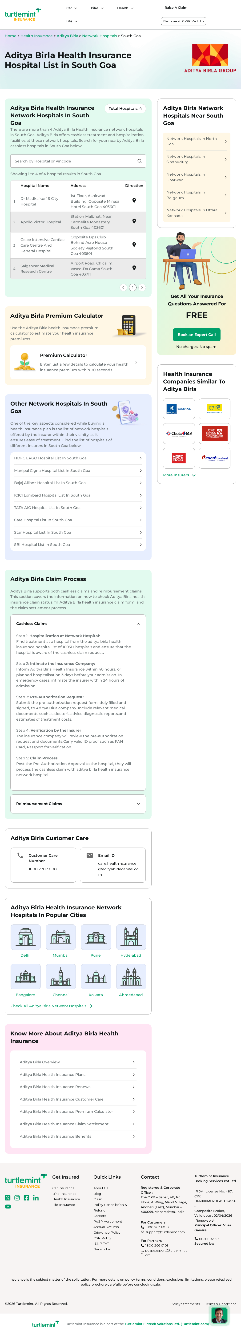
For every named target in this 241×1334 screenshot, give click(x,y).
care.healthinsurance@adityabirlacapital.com (118, 869)
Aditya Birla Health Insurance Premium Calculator (77, 1111)
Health (122, 8)
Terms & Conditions (220, 1304)
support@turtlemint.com (165, 1232)
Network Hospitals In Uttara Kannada (196, 213)
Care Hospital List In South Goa (78, 520)
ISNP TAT (101, 1243)
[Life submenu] (75, 21)
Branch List (102, 1249)
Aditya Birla (68, 36)
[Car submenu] (74, 8)
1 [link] (132, 287)
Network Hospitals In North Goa (196, 141)
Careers (99, 1216)
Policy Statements (185, 1304)
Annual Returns (106, 1227)
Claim (97, 1199)
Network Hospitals (100, 36)
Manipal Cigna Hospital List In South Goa (78, 470)
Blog (97, 1194)
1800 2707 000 (43, 869)
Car (69, 8)
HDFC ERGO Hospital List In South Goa (78, 458)
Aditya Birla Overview (77, 1062)
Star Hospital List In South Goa (78, 532)
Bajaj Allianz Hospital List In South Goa (78, 483)
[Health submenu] (130, 8)
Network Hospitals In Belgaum (196, 195)
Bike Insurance (64, 1194)
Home (10, 36)
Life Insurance (63, 1205)
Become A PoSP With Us (183, 21)
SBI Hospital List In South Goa (78, 544)
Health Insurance (36, 36)
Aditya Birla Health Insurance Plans (77, 1074)
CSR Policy (102, 1238)
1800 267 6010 (157, 1227)
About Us (100, 1188)
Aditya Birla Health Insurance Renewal (77, 1087)
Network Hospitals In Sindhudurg (196, 159)
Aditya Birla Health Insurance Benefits (77, 1136)
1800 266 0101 (156, 1245)
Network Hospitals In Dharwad (196, 177)
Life (69, 21)
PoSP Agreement (107, 1221)
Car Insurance (63, 1188)
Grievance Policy (106, 1232)
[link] (123, 287)
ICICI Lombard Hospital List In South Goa (78, 495)
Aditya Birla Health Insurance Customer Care (77, 1099)
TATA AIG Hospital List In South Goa (78, 507)
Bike (94, 8)
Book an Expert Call (197, 334)
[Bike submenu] (101, 8)
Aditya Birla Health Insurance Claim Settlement (77, 1124)
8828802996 (209, 1239)
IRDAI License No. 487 (213, 1191)
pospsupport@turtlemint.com (166, 1252)
